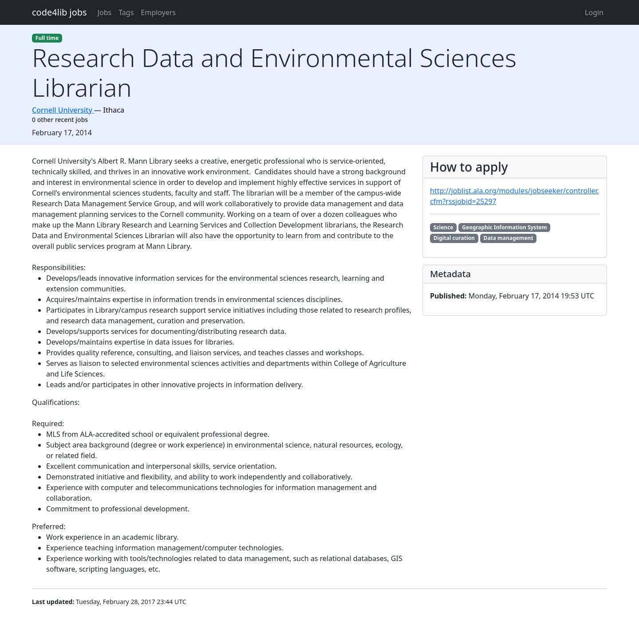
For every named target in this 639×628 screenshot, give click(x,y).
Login (594, 12)
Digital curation (454, 238)
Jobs (105, 12)
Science (444, 227)
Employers (158, 12)
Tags (126, 12)
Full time (47, 38)
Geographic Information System (504, 227)
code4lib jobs (59, 12)
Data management (508, 238)
